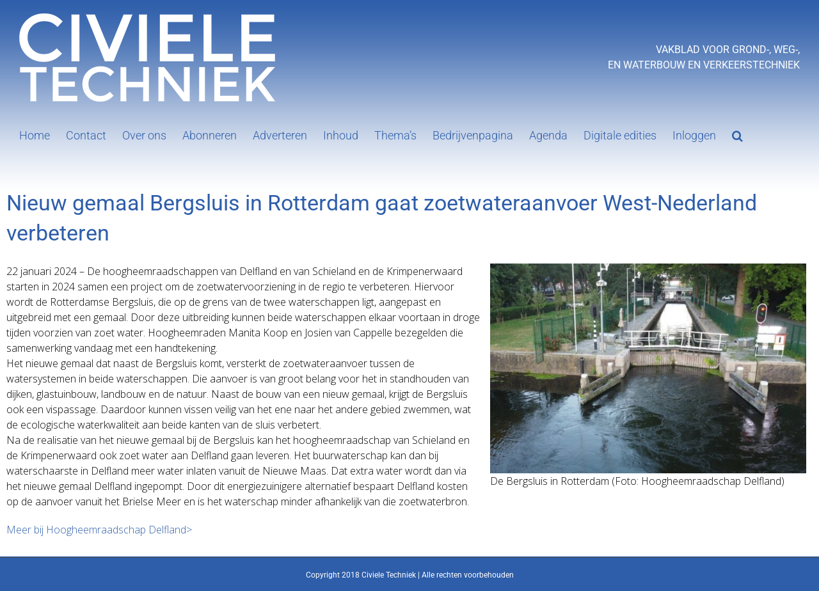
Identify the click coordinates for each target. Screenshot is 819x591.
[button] (737, 134)
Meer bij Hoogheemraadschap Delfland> (99, 530)
